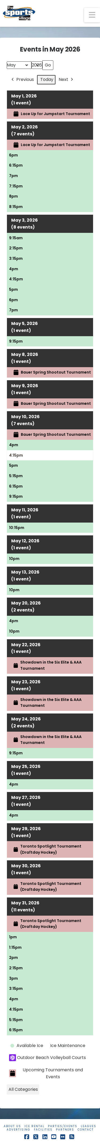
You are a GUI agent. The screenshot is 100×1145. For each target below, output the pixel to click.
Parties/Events (62, 1126)
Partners (65, 1129)
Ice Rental (35, 1126)
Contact (86, 1129)
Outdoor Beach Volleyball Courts (47, 1057)
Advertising (18, 1129)
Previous (22, 79)
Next (66, 79)
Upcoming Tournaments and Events (46, 1073)
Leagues (88, 1126)
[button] (92, 15)
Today (46, 79)
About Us (12, 1126)
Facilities (43, 1129)
